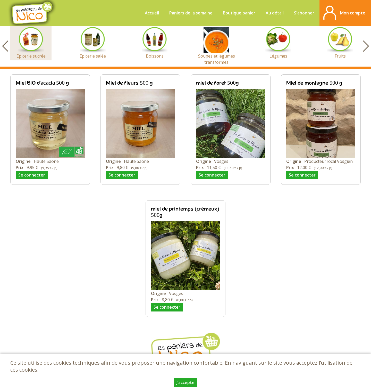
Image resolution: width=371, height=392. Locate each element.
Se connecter (31, 175)
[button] (366, 46)
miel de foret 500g (217, 83)
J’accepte (185, 382)
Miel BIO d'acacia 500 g (42, 83)
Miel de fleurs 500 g (129, 83)
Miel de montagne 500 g (314, 83)
